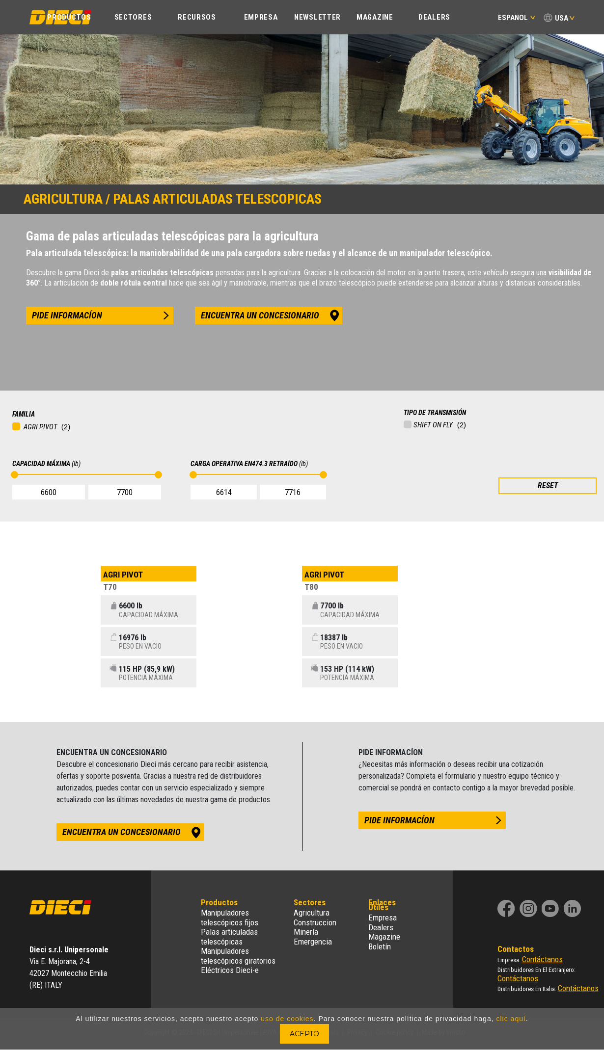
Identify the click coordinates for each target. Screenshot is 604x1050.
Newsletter (317, 17)
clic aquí (510, 1019)
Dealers (434, 17)
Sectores (133, 17)
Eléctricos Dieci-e (230, 970)
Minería (306, 932)
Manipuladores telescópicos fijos (229, 917)
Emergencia (313, 941)
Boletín (379, 946)
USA (561, 18)
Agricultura (311, 913)
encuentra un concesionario (260, 315)
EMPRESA (261, 17)
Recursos (197, 17)
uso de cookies (287, 1019)
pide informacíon (67, 315)
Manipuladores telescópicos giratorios (238, 956)
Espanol (516, 17)
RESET (548, 485)
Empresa (382, 917)
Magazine (375, 17)
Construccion (315, 922)
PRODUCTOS (69, 17)
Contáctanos (542, 959)
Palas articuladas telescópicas (229, 936)
